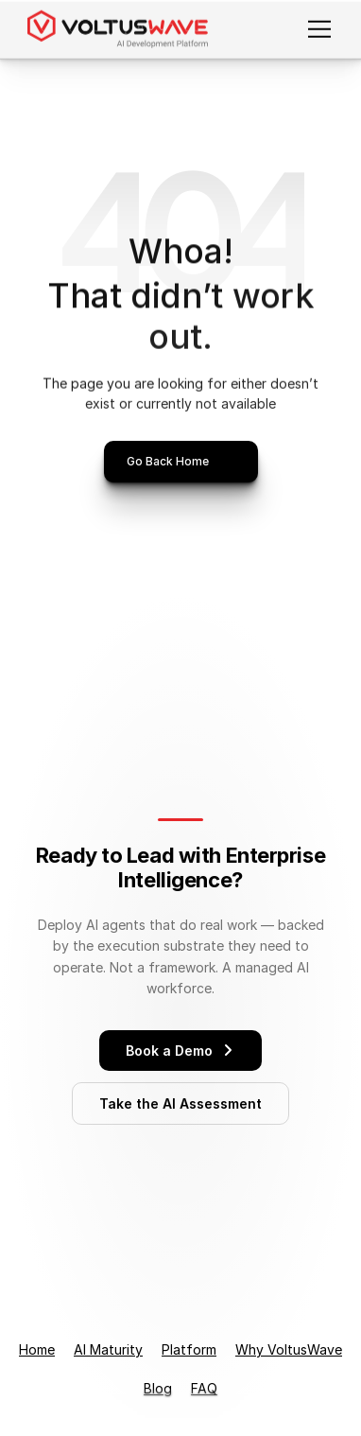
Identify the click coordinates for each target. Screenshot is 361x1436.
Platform (189, 1349)
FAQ (204, 1388)
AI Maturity (108, 1349)
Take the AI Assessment (180, 1103)
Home (37, 1349)
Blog (158, 1388)
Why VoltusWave (288, 1349)
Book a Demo (180, 1050)
